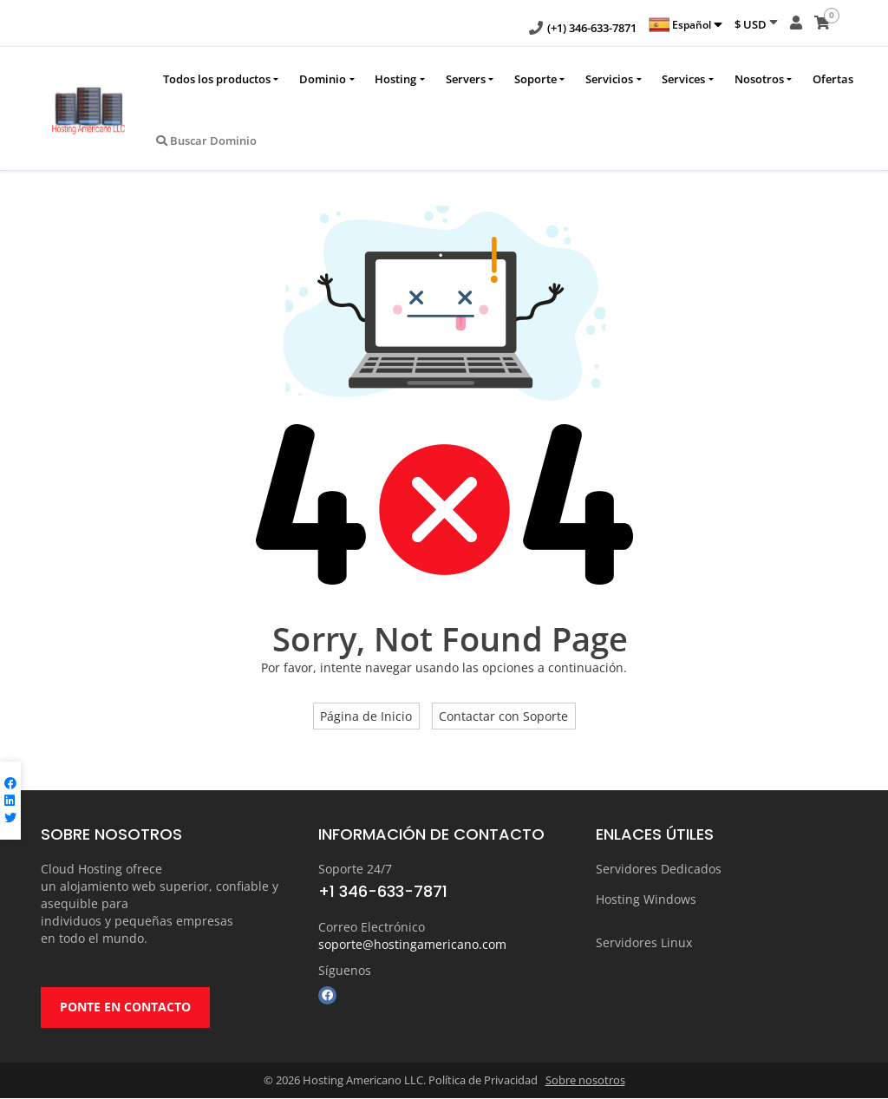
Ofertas (833, 79)
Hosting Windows (646, 899)
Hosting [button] (395, 79)
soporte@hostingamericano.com (412, 944)
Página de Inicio (366, 716)
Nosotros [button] (759, 79)
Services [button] (683, 79)
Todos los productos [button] (217, 79)
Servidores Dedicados (659, 868)
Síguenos (344, 970)
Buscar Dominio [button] (206, 140)
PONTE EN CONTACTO (125, 1008)
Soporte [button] (535, 79)
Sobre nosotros (585, 1081)
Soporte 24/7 (355, 868)
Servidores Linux (644, 942)
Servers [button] (466, 79)
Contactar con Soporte (503, 716)
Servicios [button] (609, 79)
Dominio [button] (322, 79)
